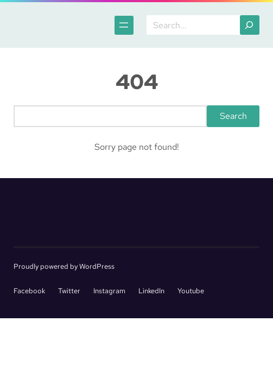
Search (233, 116)
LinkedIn (151, 290)
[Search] (249, 25)
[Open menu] (124, 25)
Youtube (190, 290)
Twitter (69, 290)
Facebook (29, 290)
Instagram (109, 290)
